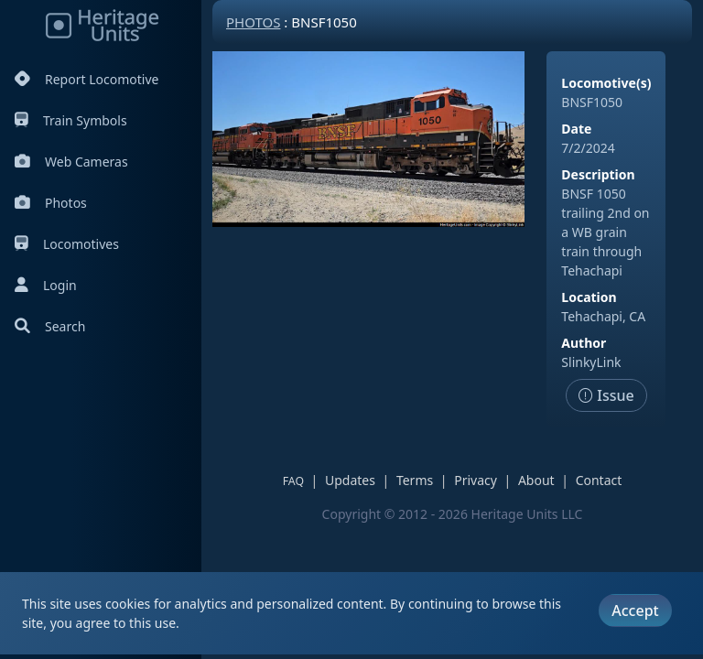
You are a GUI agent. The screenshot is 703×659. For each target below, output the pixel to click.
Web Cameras (71, 161)
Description (597, 174)
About (536, 480)
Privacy (475, 480)
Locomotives (67, 244)
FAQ (293, 481)
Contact (599, 480)
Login (46, 285)
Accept (634, 610)
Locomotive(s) (606, 83)
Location (588, 297)
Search (50, 326)
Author (583, 342)
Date (576, 128)
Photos (51, 202)
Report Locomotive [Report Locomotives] (86, 79)
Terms (414, 480)
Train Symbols (71, 120)
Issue (606, 395)
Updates (350, 480)
